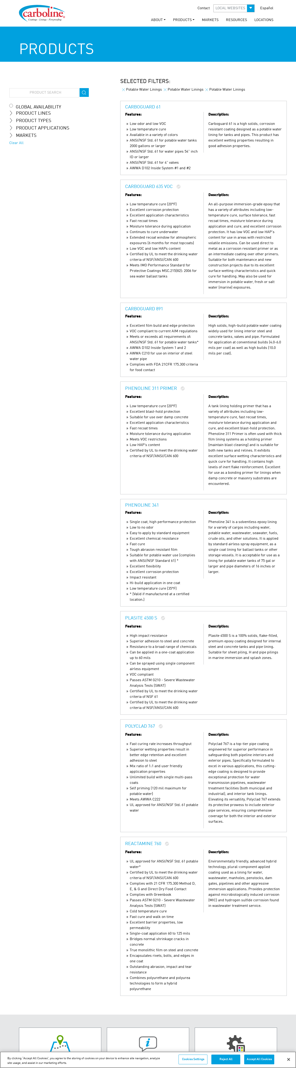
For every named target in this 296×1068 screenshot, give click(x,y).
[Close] (289, 1060)
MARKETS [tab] (25, 135)
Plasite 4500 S (141, 618)
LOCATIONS (263, 20)
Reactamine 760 (143, 844)
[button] (234, 8)
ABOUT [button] (157, 20)
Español (266, 8)
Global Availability (38, 107)
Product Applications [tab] (41, 128)
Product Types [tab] (32, 120)
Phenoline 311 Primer (151, 389)
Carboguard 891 (144, 309)
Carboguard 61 (143, 107)
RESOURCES (236, 20)
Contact (203, 8)
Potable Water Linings (142, 90)
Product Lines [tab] (32, 113)
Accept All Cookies (259, 1060)
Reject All (225, 1060)
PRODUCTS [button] (182, 20)
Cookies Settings (193, 1060)
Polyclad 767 (140, 726)
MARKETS (210, 20)
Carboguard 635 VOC (149, 187)
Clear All (16, 143)
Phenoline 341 (142, 505)
